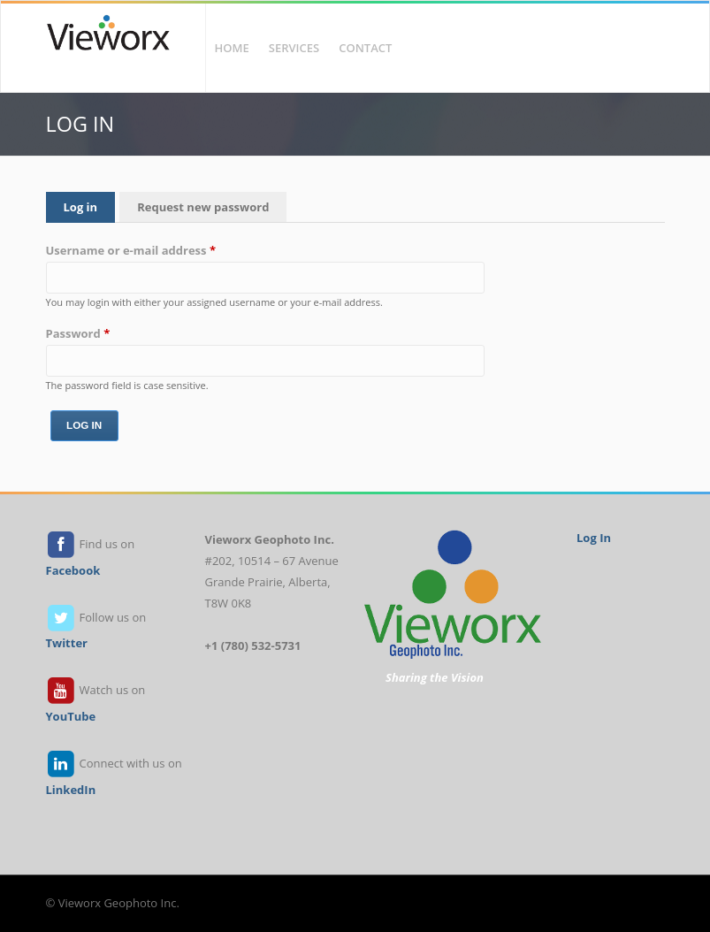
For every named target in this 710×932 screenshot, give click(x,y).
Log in (90, 205)
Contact (365, 48)
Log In (593, 538)
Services (294, 48)
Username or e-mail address (131, 250)
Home (232, 48)
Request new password (203, 207)
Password (78, 333)
